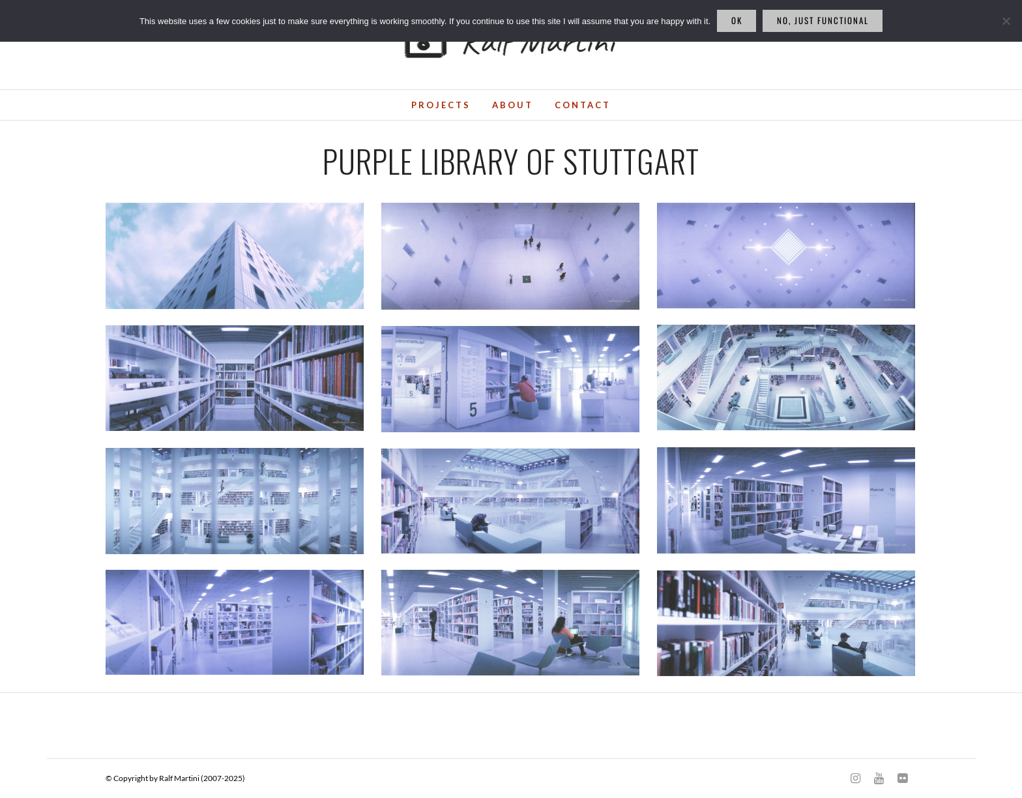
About (512, 105)
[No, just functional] (1005, 20)
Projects (441, 105)
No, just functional (823, 20)
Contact (583, 105)
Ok (736, 20)
